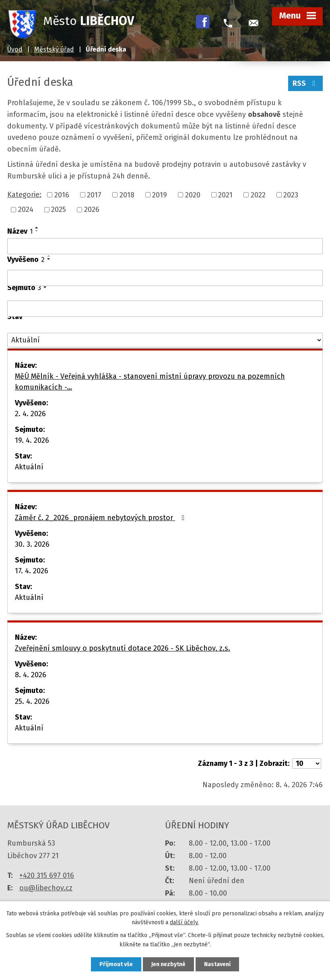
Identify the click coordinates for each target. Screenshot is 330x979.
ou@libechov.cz (45, 888)
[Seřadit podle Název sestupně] (37, 230)
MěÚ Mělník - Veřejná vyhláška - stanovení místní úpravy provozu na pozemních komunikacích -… (150, 382)
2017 (94, 194)
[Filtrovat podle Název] (165, 246)
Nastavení (217, 964)
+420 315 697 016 (46, 875)
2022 (258, 194)
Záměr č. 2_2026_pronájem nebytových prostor (101, 517)
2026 (91, 209)
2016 (61, 194)
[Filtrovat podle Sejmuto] (165, 309)
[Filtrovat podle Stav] (165, 340)
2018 (127, 194)
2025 (58, 209)
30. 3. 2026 (32, 544)
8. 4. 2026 (30, 674)
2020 (192, 194)
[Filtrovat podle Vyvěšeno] (165, 278)
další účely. (184, 922)
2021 (225, 194)
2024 (25, 209)
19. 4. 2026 (32, 440)
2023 (290, 194)
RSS (306, 83)
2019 (159, 194)
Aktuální (29, 467)
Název (20, 231)
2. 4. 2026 (30, 413)
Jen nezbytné (168, 964)
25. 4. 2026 (32, 701)
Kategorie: (24, 194)
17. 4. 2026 (31, 570)
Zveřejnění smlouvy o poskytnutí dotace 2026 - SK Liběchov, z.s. (122, 648)
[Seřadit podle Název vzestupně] (37, 227)
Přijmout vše (116, 964)
